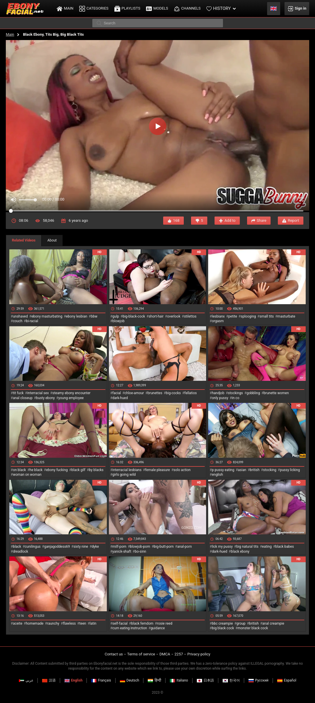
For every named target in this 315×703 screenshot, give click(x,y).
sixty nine (80, 547)
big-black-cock (134, 316)
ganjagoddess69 (57, 547)
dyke (95, 547)
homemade (35, 623)
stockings (235, 393)
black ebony (240, 551)
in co (236, 398)
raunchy (53, 623)
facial (116, 393)
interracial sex (38, 393)
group (241, 623)
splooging (248, 316)
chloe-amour (134, 393)
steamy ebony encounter (71, 393)
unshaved (20, 316)
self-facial (119, 623)
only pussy (220, 398)
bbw (94, 316)
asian (242, 470)
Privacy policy (198, 654)
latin (93, 623)
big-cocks (173, 393)
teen (82, 623)
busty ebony (45, 398)
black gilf (78, 470)
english (217, 475)
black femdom (142, 623)
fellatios (190, 393)
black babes (284, 547)
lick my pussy (222, 547)
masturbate (286, 316)
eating (267, 547)
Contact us (114, 654)
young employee (71, 398)
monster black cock (253, 628)
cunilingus (32, 547)
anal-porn (184, 547)
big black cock (223, 628)
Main (10, 34)
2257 (178, 654)
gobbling (253, 393)
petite (232, 316)
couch (17, 321)
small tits (267, 316)
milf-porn (119, 547)
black (17, 547)
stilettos (190, 316)
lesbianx (218, 316)
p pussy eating (223, 470)
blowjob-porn (140, 547)
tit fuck (18, 393)
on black (19, 470)
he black (36, 470)
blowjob (118, 321)
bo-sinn (140, 551)
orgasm (218, 321)
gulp (115, 316)
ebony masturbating (46, 316)
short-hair (156, 316)
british (255, 470)
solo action (182, 470)
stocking (269, 470)
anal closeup (23, 398)
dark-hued (120, 398)
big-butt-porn (164, 547)
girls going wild (124, 475)
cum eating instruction (129, 628)
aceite (17, 623)
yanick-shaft (121, 551)
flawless (69, 623)
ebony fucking (57, 470)
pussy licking (290, 470)
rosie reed (164, 623)
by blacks (96, 470)
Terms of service (141, 654)
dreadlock (20, 551)
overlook (174, 316)
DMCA (164, 654)
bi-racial (32, 321)
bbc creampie (222, 623)
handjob (218, 393)
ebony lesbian (76, 316)
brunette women (276, 393)
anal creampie (273, 623)
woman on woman (27, 475)
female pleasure (157, 470)
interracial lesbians (126, 470)
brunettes (154, 393)
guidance (158, 628)
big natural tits (247, 547)
